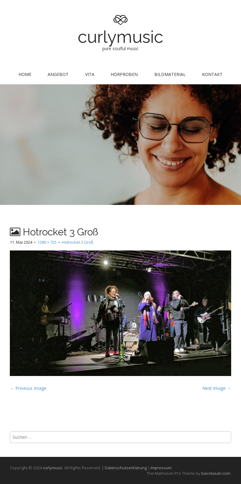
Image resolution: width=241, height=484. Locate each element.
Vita (89, 74)
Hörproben (124, 74)
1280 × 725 (47, 242)
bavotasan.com (215, 473)
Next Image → (216, 388)
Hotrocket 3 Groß (77, 242)
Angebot (58, 74)
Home (24, 74)
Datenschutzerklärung (126, 467)
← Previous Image (28, 388)
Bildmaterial (170, 74)
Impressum (161, 467)
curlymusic (120, 37)
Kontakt (212, 74)
